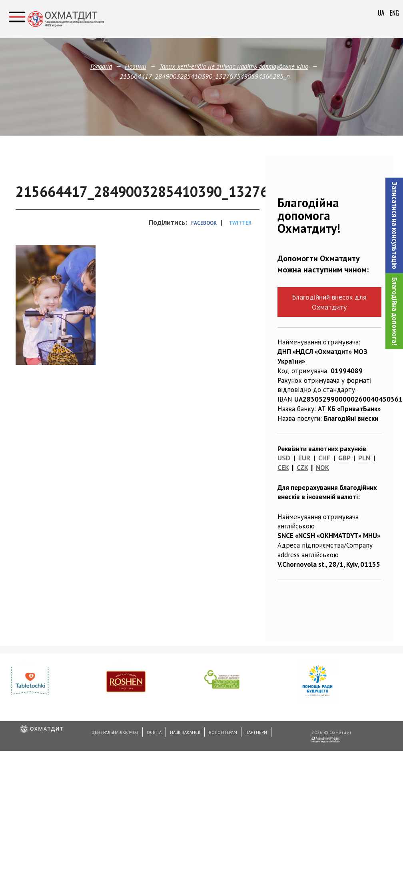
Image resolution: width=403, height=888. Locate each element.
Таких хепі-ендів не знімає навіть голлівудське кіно (233, 66)
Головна (101, 66)
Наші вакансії (185, 732)
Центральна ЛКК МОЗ (115, 732)
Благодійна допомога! (394, 311)
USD (283, 458)
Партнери (256, 732)
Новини (135, 66)
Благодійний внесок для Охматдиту (329, 302)
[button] (394, 225)
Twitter (240, 223)
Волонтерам (223, 732)
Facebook (204, 223)
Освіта (154, 732)
